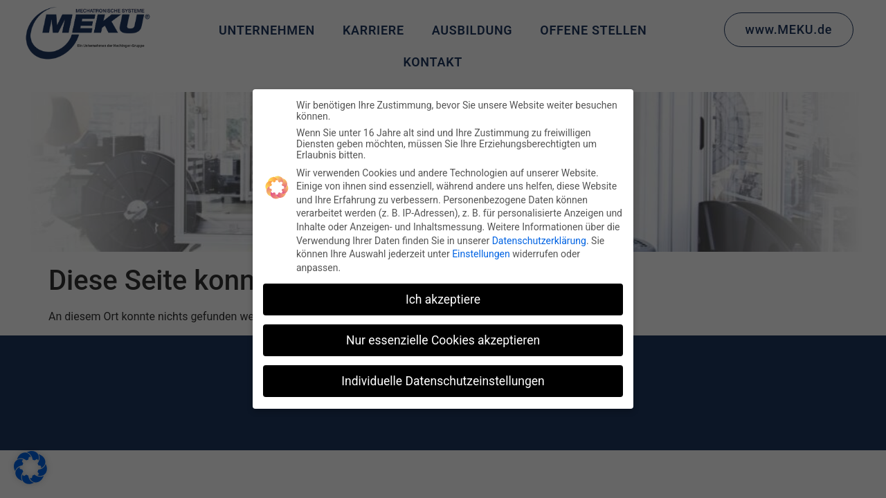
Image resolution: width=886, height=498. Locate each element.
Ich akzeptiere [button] (443, 299)
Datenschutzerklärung (539, 240)
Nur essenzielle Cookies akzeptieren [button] (443, 340)
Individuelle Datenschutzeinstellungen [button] (442, 381)
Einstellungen (481, 253)
